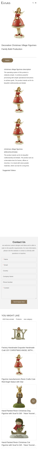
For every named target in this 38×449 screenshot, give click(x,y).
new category (28, 319)
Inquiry (7, 60)
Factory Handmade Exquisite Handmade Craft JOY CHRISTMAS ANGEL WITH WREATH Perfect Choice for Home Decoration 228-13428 (18, 349)
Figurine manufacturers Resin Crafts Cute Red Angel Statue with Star (18, 380)
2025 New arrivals (8, 319)
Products (19, 319)
